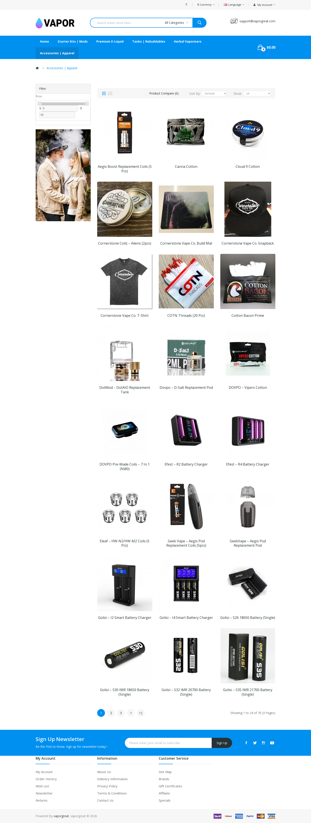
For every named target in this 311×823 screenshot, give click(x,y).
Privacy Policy (107, 786)
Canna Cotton (186, 166)
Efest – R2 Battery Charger (186, 464)
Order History (46, 779)
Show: (237, 93)
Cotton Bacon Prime (248, 315)
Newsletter (44, 793)
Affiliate (164, 793)
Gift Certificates (170, 786)
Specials (165, 800)
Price (39, 96)
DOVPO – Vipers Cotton (248, 387)
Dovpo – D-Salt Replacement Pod (186, 387)
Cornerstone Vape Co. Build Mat (186, 243)
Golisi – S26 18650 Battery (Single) (247, 617)
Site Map (165, 772)
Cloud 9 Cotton (248, 166)
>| (141, 713)
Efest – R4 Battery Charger (247, 464)
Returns (42, 800)
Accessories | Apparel (62, 68)
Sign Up (222, 743)
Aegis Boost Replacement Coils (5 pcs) (125, 168)
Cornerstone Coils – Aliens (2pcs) (124, 243)
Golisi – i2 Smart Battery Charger (124, 617)
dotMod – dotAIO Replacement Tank (124, 389)
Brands (164, 779)
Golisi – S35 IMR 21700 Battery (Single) (247, 692)
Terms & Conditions (112, 793)
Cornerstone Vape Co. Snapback (248, 243)
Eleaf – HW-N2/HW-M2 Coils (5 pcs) (124, 543)
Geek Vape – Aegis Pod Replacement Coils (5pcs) (186, 543)
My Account (44, 772)
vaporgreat (61, 816)
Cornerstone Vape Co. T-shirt (125, 315)
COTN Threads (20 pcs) (186, 315)
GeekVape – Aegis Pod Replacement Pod (248, 543)
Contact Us (105, 800)
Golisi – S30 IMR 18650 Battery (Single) (124, 692)
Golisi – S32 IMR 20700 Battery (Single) (186, 692)
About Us (104, 772)
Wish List (42, 786)
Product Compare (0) (164, 93)
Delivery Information (112, 779)
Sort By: (194, 93)
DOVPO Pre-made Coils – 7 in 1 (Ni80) (125, 466)
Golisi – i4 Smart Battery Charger (186, 617)
